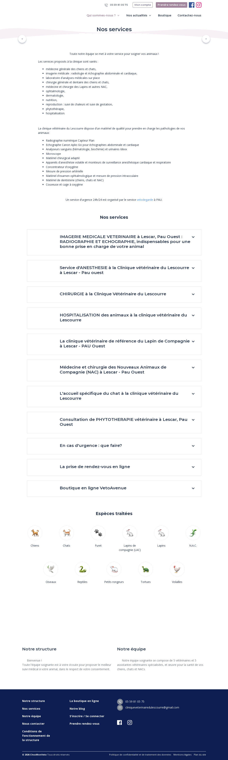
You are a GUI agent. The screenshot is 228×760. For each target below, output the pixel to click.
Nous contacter (33, 723)
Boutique (164, 15)
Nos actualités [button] (139, 15)
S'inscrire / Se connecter (87, 716)
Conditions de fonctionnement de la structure (36, 735)
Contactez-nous (189, 15)
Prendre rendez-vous (171, 4)
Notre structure (33, 701)
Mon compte (142, 4)
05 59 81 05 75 (116, 5)
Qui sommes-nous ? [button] (103, 15)
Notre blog (77, 708)
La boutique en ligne (84, 701)
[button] (22, 39)
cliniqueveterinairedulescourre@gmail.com (148, 707)
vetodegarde (145, 200)
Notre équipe (31, 716)
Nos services (31, 708)
